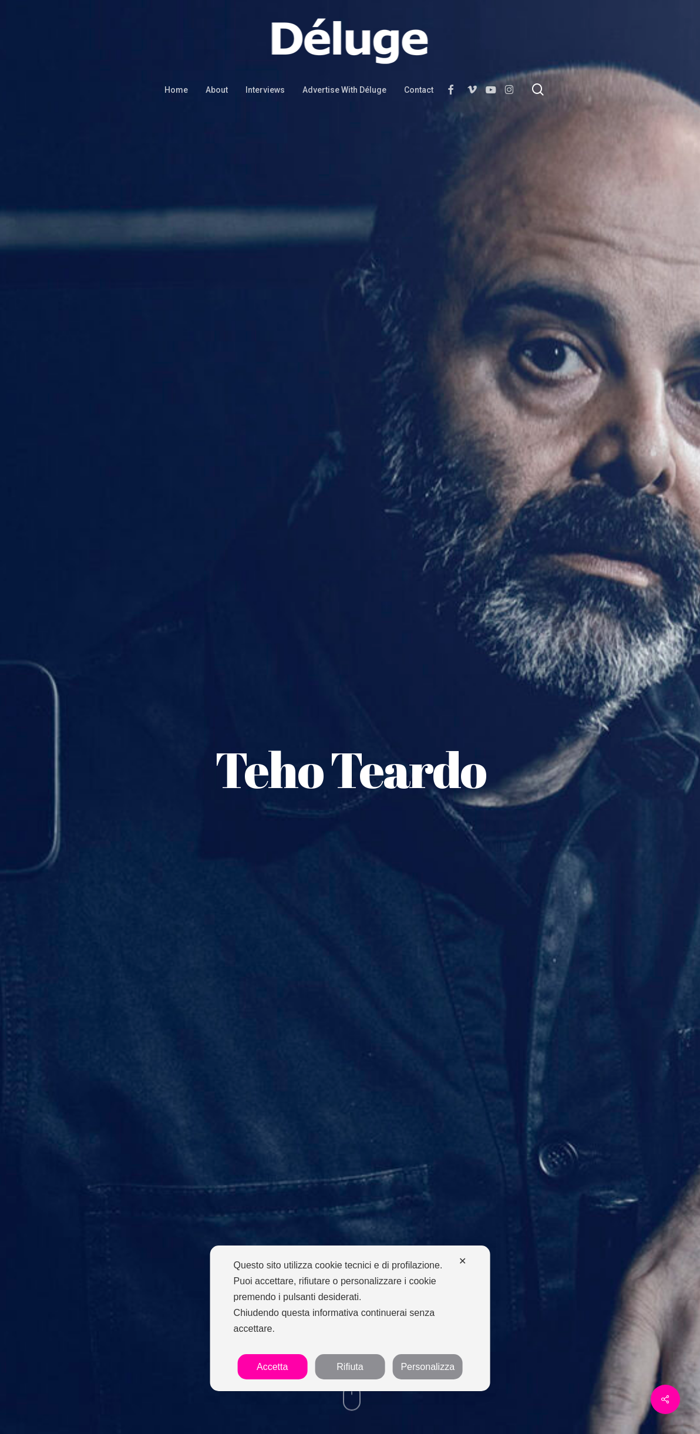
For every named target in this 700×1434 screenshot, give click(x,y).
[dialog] (350, 1318)
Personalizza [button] (428, 1367)
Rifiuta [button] (349, 1367)
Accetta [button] (272, 1367)
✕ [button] (462, 1261)
